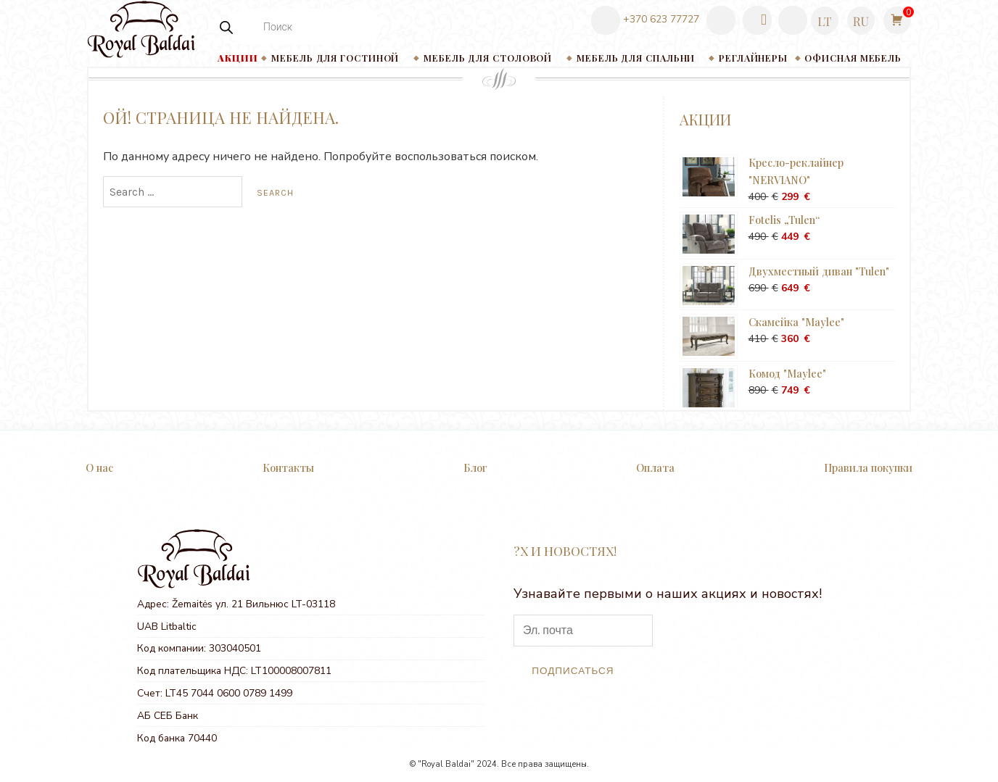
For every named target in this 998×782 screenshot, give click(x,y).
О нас (99, 467)
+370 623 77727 (645, 19)
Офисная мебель (853, 57)
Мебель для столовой (488, 57)
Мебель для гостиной (335, 57)
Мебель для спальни (636, 57)
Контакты (288, 467)
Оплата (655, 467)
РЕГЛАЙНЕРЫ (753, 57)
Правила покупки (868, 467)
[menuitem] (825, 21)
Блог (475, 467)
